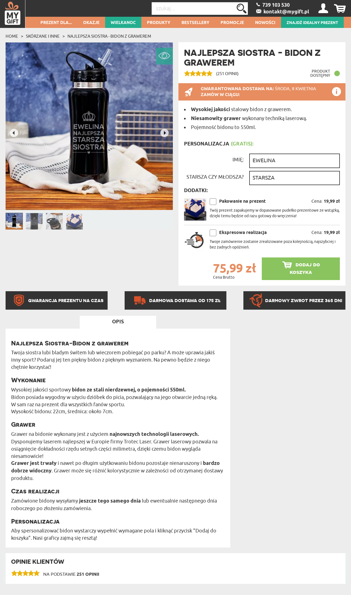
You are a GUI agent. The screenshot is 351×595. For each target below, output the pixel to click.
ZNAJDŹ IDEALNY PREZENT (312, 22)
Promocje (232, 23)
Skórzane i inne (43, 36)
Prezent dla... (56, 23)
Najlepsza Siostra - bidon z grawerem (109, 36)
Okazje (91, 23)
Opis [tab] (118, 322)
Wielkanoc (123, 23)
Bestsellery (195, 23)
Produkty (158, 23)
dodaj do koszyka (305, 268)
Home (12, 36)
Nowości (265, 23)
